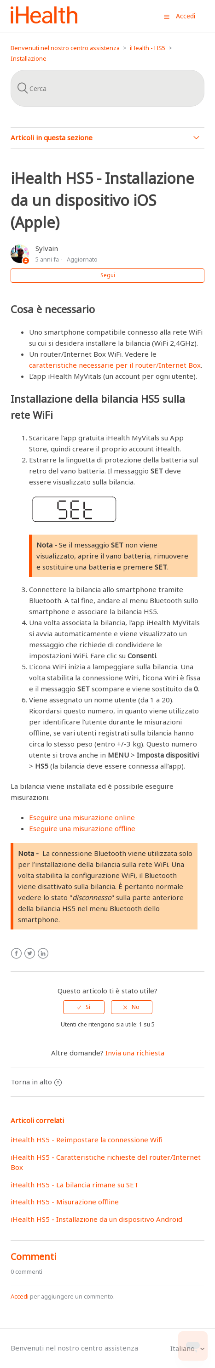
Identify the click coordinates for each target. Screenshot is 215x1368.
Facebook (16, 953)
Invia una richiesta (134, 1052)
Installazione (28, 58)
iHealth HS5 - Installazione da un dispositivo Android (96, 1219)
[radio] (84, 1007)
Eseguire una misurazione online (82, 817)
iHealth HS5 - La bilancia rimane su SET (75, 1184)
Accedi (20, 1296)
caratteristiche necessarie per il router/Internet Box (115, 365)
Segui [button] (107, 275)
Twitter (29, 953)
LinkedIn (43, 953)
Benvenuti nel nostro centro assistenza (65, 48)
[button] (166, 16)
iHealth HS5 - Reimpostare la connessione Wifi (87, 1139)
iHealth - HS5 (147, 48)
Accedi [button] (185, 15)
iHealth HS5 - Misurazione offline (65, 1201)
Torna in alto (36, 1081)
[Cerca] (107, 88)
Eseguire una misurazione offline (82, 828)
